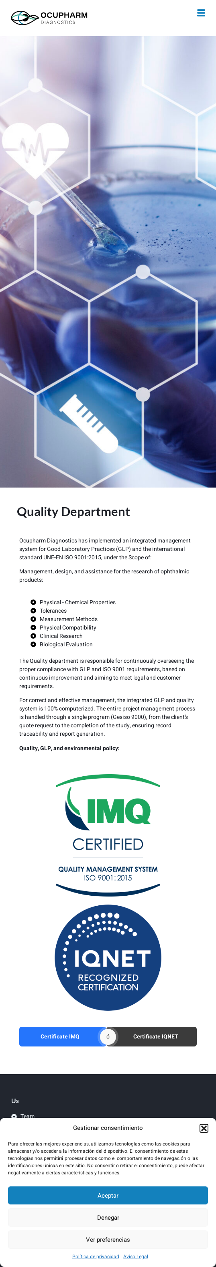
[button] (204, 1128)
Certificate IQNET (155, 1036)
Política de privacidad (95, 1256)
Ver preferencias (108, 1239)
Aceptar (108, 1195)
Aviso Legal (135, 1256)
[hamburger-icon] (201, 14)
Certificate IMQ (60, 1036)
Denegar (108, 1217)
